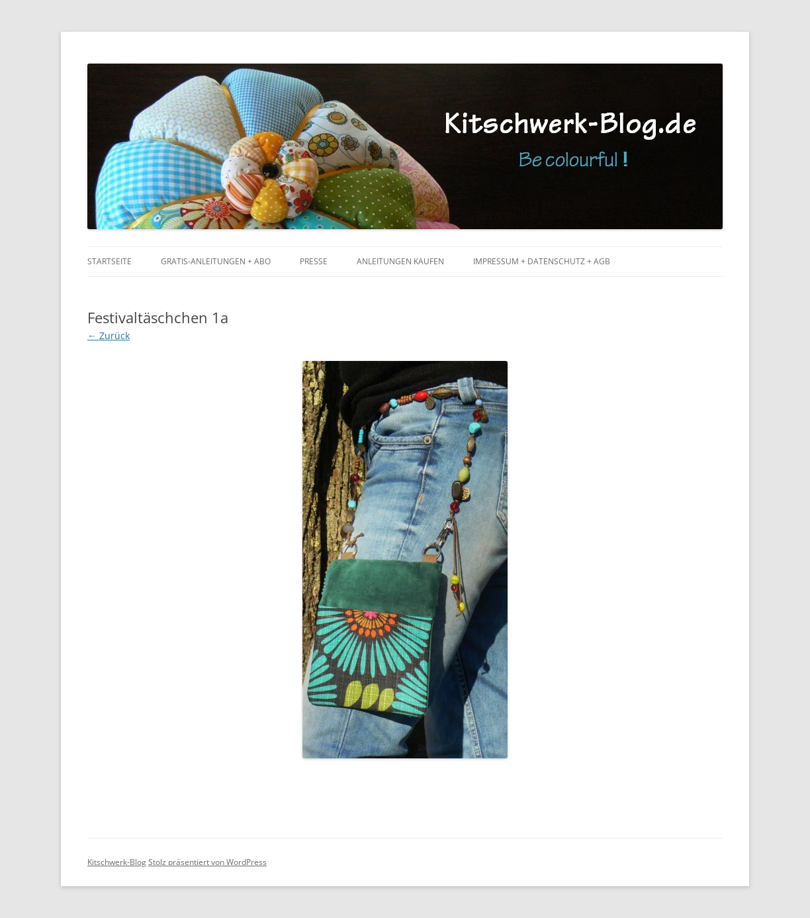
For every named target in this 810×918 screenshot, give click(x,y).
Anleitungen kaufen (400, 261)
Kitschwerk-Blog (116, 862)
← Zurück (108, 335)
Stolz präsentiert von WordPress (207, 862)
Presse (314, 261)
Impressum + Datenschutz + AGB (541, 261)
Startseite (109, 261)
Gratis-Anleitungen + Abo (216, 261)
